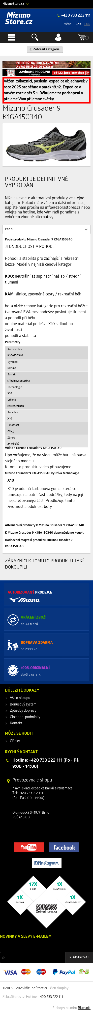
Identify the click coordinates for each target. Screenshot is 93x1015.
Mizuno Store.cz (18, 19)
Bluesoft (84, 1008)
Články (15, 741)
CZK (78, 24)
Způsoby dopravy (23, 711)
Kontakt (16, 723)
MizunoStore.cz (13, 3)
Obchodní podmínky (25, 717)
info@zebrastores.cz (62, 208)
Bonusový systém (23, 704)
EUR (87, 24)
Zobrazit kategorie (46, 49)
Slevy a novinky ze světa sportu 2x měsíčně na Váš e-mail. (42, 946)
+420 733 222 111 (76, 16)
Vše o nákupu (20, 698)
